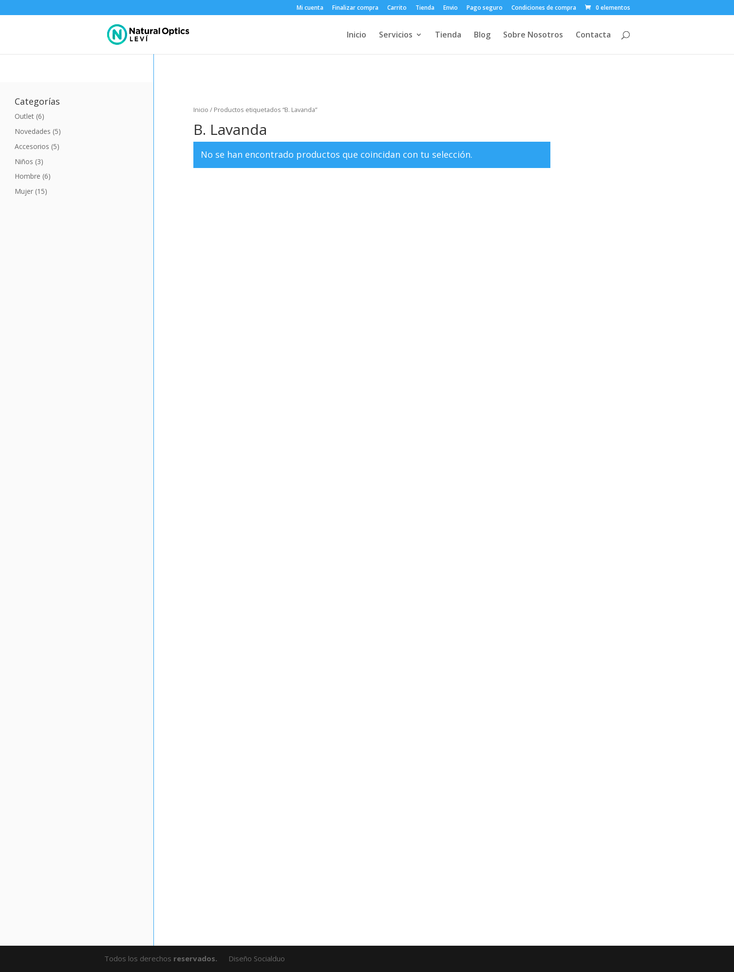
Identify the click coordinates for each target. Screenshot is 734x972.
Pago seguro (485, 8)
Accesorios (32, 146)
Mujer (24, 191)
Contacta (593, 35)
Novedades (33, 131)
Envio (450, 8)
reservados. (196, 958)
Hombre (27, 176)
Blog (482, 35)
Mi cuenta (310, 8)
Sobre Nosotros (533, 35)
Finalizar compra (355, 8)
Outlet (24, 116)
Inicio (356, 35)
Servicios (396, 35)
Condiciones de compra (543, 8)
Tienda (424, 8)
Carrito (397, 8)
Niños (24, 161)
